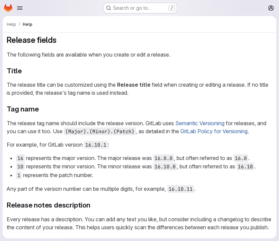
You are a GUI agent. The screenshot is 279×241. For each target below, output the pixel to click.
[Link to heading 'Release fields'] (61, 40)
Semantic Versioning (199, 123)
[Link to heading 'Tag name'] (42, 109)
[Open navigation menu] (19, 8)
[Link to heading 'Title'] (25, 71)
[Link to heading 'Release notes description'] (94, 205)
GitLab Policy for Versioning (214, 131)
